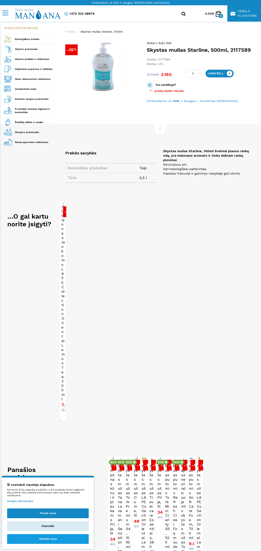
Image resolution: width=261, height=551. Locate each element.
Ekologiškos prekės (27, 39)
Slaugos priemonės (27, 132)
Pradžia (70, 31)
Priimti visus (48, 513)
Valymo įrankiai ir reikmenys (32, 59)
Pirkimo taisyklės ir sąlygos (208, 508)
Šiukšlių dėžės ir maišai (29, 122)
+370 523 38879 (79, 14)
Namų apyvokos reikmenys (31, 142)
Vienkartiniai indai (25, 89)
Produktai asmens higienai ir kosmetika (32, 110)
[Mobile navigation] (5, 13)
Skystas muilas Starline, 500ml (102, 31)
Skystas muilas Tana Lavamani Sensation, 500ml (154, 401)
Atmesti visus (48, 538)
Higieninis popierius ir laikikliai (33, 69)
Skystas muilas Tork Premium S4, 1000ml (212, 401)
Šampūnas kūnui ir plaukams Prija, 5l (83, 401)
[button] (137, 45)
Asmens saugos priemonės (32, 99)
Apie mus (194, 504)
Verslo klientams (243, 13)
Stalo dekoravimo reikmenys (33, 79)
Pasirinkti (48, 526)
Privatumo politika (201, 512)
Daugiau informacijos (20, 501)
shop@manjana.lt (147, 512)
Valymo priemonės (26, 49)
